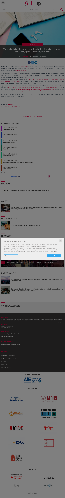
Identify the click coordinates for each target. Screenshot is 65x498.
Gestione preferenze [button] (11, 255)
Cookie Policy (53, 251)
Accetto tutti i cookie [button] (54, 255)
